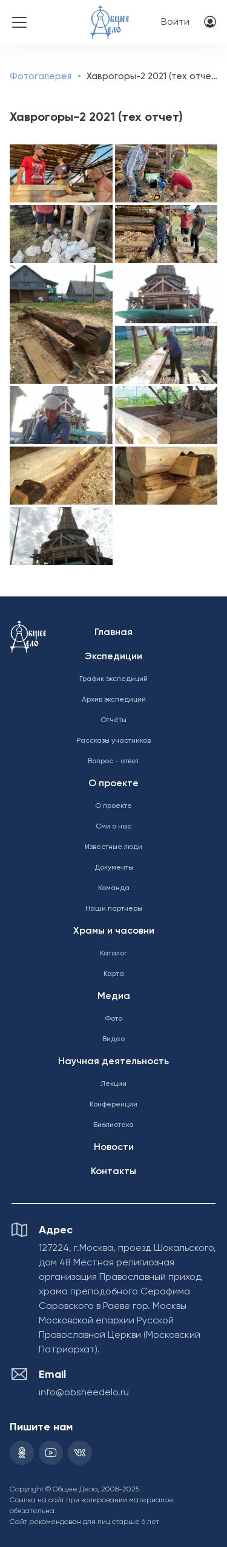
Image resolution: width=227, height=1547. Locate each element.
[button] (60, 173)
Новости (114, 1147)
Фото (113, 1018)
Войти (175, 22)
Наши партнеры (113, 908)
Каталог (113, 953)
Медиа (113, 996)
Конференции (113, 1104)
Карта (114, 974)
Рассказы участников (113, 740)
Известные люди (113, 847)
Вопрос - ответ (113, 761)
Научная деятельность (113, 1062)
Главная (113, 633)
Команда (114, 888)
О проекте (113, 784)
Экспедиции (113, 657)
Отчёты (113, 720)
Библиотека (113, 1125)
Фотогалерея (40, 76)
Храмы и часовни (113, 931)
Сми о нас (113, 826)
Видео (113, 1039)
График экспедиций (113, 679)
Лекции (113, 1084)
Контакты (113, 1172)
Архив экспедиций (114, 699)
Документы (113, 867)
